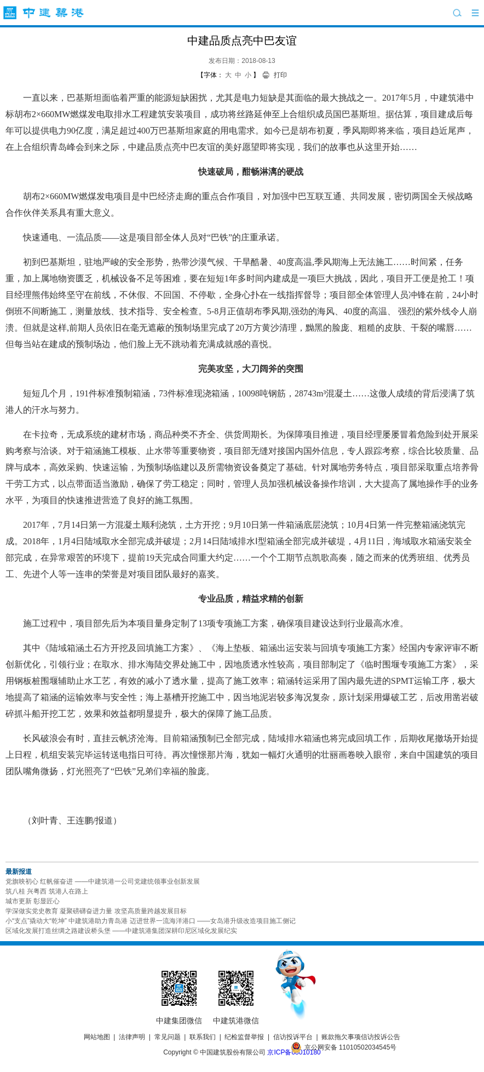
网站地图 (97, 1037)
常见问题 (167, 1037)
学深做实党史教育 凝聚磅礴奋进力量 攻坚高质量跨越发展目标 (96, 911)
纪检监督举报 (244, 1037)
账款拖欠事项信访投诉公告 (360, 1037)
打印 (280, 75)
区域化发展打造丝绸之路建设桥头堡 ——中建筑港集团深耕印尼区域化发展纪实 (121, 931)
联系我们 (202, 1037)
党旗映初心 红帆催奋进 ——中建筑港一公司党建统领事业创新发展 (102, 881)
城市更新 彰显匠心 (32, 901)
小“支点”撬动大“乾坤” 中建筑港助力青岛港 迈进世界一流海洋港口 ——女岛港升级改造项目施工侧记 (150, 921)
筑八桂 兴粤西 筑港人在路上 (46, 891)
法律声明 (132, 1037)
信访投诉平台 (293, 1037)
